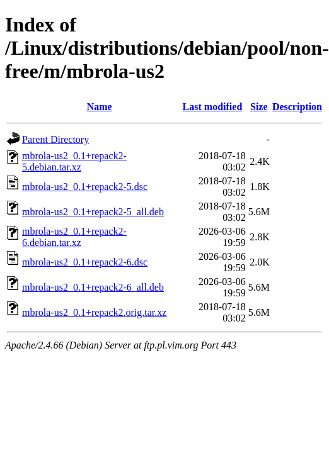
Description (297, 106)
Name (99, 106)
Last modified (213, 106)
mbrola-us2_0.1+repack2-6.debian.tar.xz (74, 237)
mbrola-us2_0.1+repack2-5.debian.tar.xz (74, 161)
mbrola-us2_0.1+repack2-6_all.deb (93, 287)
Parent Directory (55, 139)
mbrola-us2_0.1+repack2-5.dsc (84, 186)
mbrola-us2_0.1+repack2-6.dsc (84, 262)
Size (259, 106)
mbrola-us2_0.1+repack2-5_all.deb (93, 211)
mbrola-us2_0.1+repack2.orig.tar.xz (94, 312)
